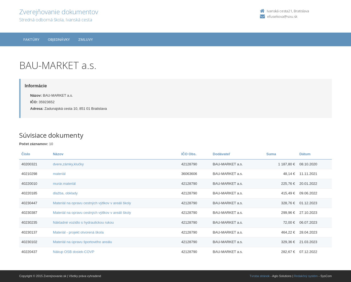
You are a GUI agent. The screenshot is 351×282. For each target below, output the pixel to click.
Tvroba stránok (260, 276)
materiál (59, 174)
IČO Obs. (189, 154)
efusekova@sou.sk (282, 16)
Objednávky (59, 39)
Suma (271, 154)
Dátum (304, 154)
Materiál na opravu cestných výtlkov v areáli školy (92, 203)
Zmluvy (85, 39)
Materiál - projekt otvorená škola (78, 232)
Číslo (25, 154)
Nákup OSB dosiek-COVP (73, 252)
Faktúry (31, 39)
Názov (58, 154)
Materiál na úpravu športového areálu (82, 242)
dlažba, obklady (65, 193)
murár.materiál (64, 184)
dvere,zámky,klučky (68, 164)
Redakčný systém (306, 276)
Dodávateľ (221, 154)
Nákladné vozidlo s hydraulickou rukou (83, 222)
